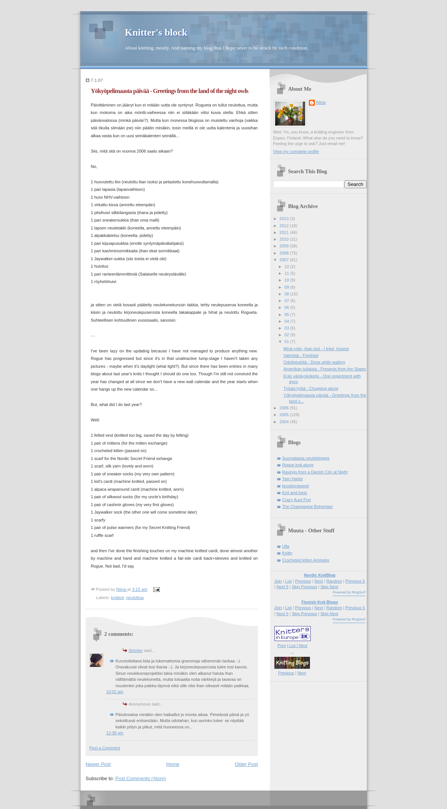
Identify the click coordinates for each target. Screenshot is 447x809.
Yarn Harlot (292, 478)
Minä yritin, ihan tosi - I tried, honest (316, 348)
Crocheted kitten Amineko (305, 560)
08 (287, 294)
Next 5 (282, 586)
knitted (117, 597)
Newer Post (98, 764)
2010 (285, 239)
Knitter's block (156, 32)
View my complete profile (296, 151)
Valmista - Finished (300, 355)
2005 (285, 414)
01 (287, 341)
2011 (285, 232)
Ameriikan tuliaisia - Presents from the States (324, 369)
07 (287, 300)
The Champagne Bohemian (307, 506)
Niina (321, 102)
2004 (285, 421)
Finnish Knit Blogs (319, 602)
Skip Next (329, 586)
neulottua (135, 597)
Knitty (287, 553)
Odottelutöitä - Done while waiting (314, 362)
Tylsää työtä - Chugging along (310, 388)
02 (287, 335)
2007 (285, 260)
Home (172, 764)
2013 (285, 218)
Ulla (285, 546)
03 (287, 328)
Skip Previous (304, 586)
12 (287, 266)
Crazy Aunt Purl (296, 499)
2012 (285, 225)
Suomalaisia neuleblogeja (305, 458)
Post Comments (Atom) (140, 778)
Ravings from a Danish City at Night (315, 472)
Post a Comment (104, 748)
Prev (281, 645)
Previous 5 (355, 581)
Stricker (136, 650)
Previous (303, 581)
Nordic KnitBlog (319, 575)
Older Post (246, 764)
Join (278, 581)
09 (287, 287)
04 (287, 321)
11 (287, 273)
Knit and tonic (294, 492)
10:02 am (115, 691)
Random (334, 581)
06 (287, 307)
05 (287, 314)
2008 (285, 253)
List (288, 581)
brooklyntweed (295, 486)
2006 (285, 408)
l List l (293, 645)
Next (318, 581)
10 (287, 280)
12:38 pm (115, 733)
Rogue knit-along (298, 465)
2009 (285, 246)
